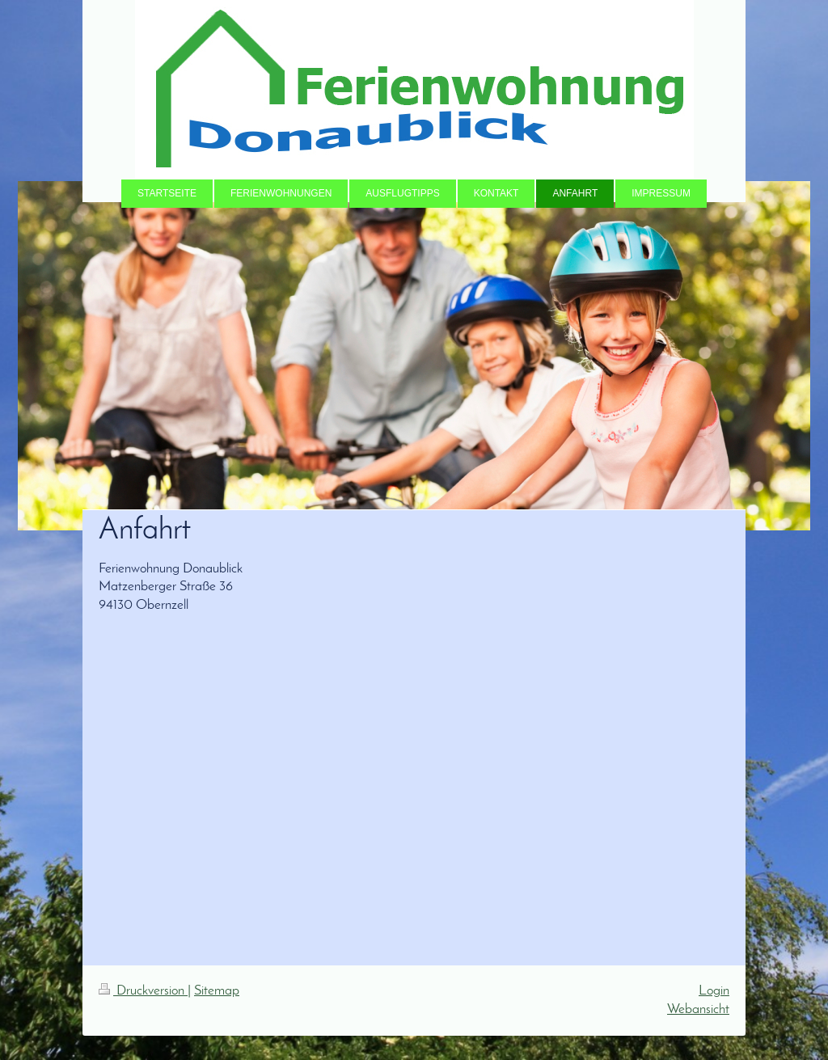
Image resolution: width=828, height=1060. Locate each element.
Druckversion (143, 991)
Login (714, 991)
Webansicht (698, 1009)
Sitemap (216, 991)
